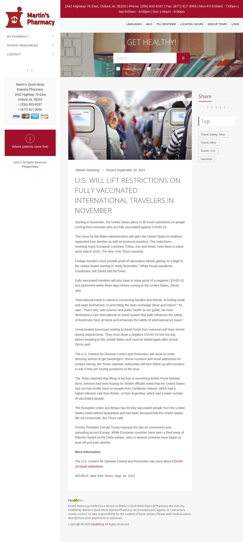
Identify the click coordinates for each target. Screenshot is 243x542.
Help (149, 24)
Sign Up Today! (217, 24)
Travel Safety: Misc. (213, 134)
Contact (14, 54)
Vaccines (206, 159)
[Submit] (183, 58)
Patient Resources (22, 45)
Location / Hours (191, 24)
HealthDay (97, 524)
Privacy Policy (30, 166)
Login (235, 24)
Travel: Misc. (209, 142)
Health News (129, 68)
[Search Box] (145, 58)
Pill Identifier (166, 24)
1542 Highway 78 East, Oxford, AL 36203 (95, 6)
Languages (134, 24)
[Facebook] (27, 70)
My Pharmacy (18, 36)
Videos (155, 68)
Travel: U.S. (208, 150)
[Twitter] (31, 70)
